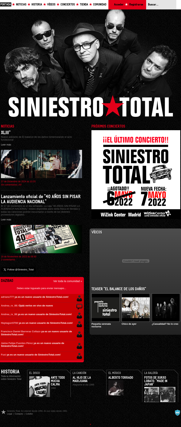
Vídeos (51, 4)
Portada (5, 4)
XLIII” (6, 133)
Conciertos (68, 4)
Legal (9, 414)
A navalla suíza (177, 413)
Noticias (21, 4)
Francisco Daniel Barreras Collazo (21, 331)
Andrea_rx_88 (9, 305)
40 (20, 184)
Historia (36, 4)
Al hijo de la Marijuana (82, 379)
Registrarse (136, 4)
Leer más (6, 144)
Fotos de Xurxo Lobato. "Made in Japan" (155, 381)
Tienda (84, 4)
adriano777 (7, 296)
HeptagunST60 (9, 323)
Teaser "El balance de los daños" (118, 289)
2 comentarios (8, 259)
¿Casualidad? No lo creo (165, 324)
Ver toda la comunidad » (67, 281)
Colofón (29, 414)
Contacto (19, 414)
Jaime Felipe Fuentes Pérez (17, 343)
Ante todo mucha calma (58, 381)
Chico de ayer (129, 324)
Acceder (118, 4)
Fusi (3, 354)
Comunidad (99, 4)
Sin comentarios (9, 184)
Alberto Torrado (120, 377)
